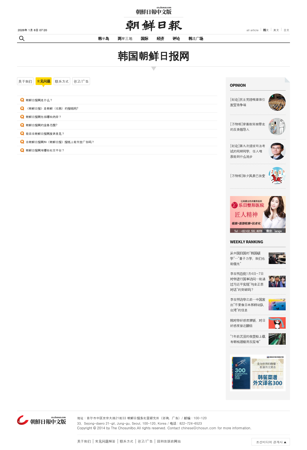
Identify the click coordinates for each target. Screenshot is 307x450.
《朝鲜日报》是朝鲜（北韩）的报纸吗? (52, 108)
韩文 (266, 30)
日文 (286, 30)
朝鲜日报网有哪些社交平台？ (45, 150)
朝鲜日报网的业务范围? (41, 125)
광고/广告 (145, 441)
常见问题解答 (105, 441)
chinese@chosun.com (198, 427)
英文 (276, 30)
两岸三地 (125, 38)
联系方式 (126, 441)
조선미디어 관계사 (269, 442)
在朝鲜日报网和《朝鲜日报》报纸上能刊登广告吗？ (60, 142)
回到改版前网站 (169, 441)
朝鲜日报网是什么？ (39, 100)
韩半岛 (103, 38)
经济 (160, 38)
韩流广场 (195, 38)
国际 (144, 38)
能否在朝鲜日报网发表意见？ (45, 133)
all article (252, 30)
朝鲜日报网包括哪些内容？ (44, 117)
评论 (176, 38)
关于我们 (84, 441)
